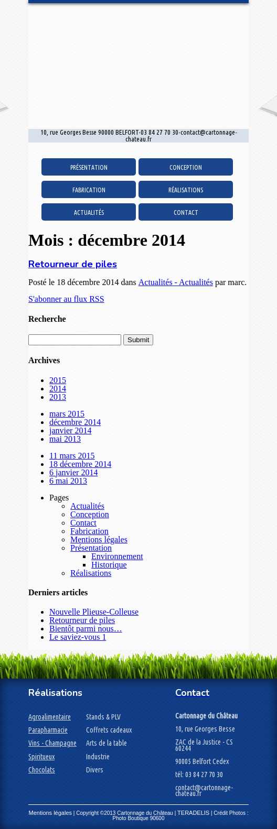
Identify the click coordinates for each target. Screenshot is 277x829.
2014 (57, 388)
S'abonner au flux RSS (66, 298)
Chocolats (41, 770)
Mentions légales (98, 539)
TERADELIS (193, 813)
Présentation (89, 167)
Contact (186, 212)
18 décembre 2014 (80, 464)
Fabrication (88, 190)
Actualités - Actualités (175, 282)
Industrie (98, 756)
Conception (185, 167)
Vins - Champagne (52, 743)
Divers (94, 770)
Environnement (117, 556)
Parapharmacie (48, 730)
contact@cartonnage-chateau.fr (204, 790)
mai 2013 (65, 438)
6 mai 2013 (68, 480)
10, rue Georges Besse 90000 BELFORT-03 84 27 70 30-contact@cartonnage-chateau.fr (138, 136)
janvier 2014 (70, 430)
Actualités (89, 212)
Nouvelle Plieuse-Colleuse (93, 611)
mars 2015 (66, 413)
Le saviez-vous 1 (77, 636)
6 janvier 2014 (73, 472)
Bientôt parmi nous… (85, 628)
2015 (57, 380)
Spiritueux (41, 756)
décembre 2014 (75, 422)
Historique (109, 564)
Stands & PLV (103, 717)
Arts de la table (106, 743)
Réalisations (185, 190)
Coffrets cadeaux (109, 730)
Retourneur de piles (72, 264)
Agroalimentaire (49, 717)
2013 (57, 396)
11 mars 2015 (72, 455)
